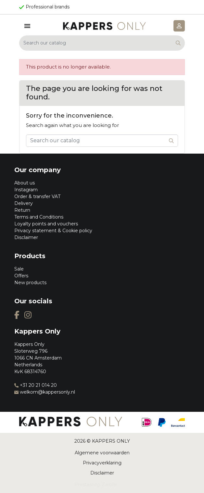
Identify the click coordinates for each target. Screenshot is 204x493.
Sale (19, 269)
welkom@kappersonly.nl (44, 392)
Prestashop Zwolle (95, 484)
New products (30, 282)
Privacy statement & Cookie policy (53, 231)
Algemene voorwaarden (102, 453)
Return (22, 210)
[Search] (102, 43)
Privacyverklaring (102, 463)
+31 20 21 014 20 (35, 385)
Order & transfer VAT (37, 196)
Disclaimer (26, 237)
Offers (21, 276)
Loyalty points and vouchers (46, 224)
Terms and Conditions (38, 217)
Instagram (26, 190)
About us (24, 183)
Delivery (23, 203)
